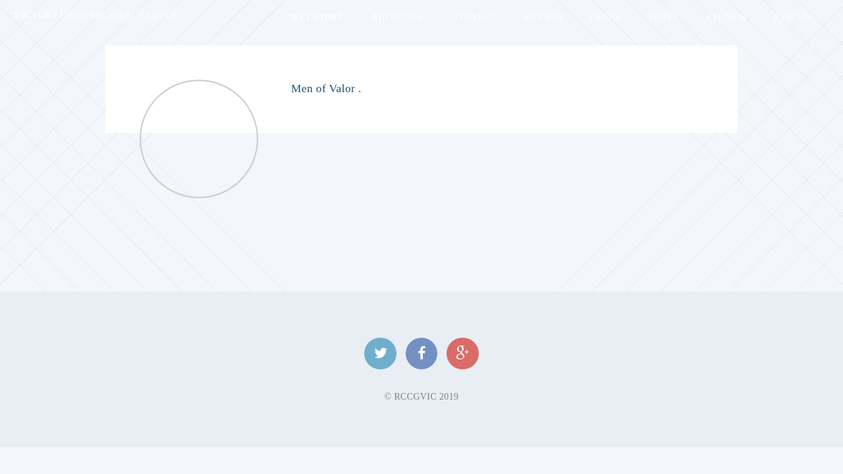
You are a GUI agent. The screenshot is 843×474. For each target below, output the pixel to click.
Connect (473, 17)
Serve (664, 17)
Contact (798, 17)
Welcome (317, 17)
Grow (605, 17)
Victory (95, 15)
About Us (396, 17)
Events (543, 17)
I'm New (727, 17)
